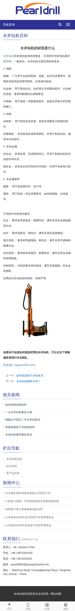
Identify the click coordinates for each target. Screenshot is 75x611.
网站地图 (56, 593)
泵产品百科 (13, 473)
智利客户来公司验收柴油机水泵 (24, 509)
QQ (9, 605)
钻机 (11, 56)
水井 (6, 56)
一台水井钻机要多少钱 (18, 412)
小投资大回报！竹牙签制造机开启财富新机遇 (32, 501)
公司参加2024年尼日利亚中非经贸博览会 (29, 517)
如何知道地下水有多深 (29, 375)
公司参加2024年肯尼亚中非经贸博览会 (28, 525)
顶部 (65, 606)
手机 (28, 606)
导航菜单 (9, 24)
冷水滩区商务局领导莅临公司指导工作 (28, 493)
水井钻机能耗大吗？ (28, 381)
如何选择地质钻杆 (16, 404)
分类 (47, 606)
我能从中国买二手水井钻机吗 (22, 419)
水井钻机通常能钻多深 (18, 434)
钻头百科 (11, 466)
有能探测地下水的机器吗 (20, 427)
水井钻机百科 (14, 458)
